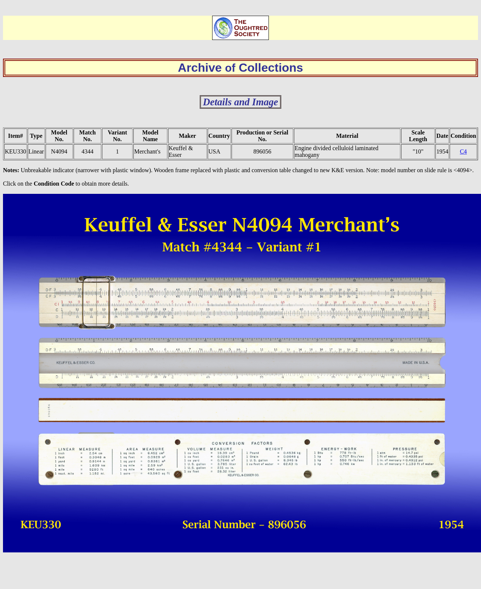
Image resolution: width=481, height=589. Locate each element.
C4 (463, 151)
